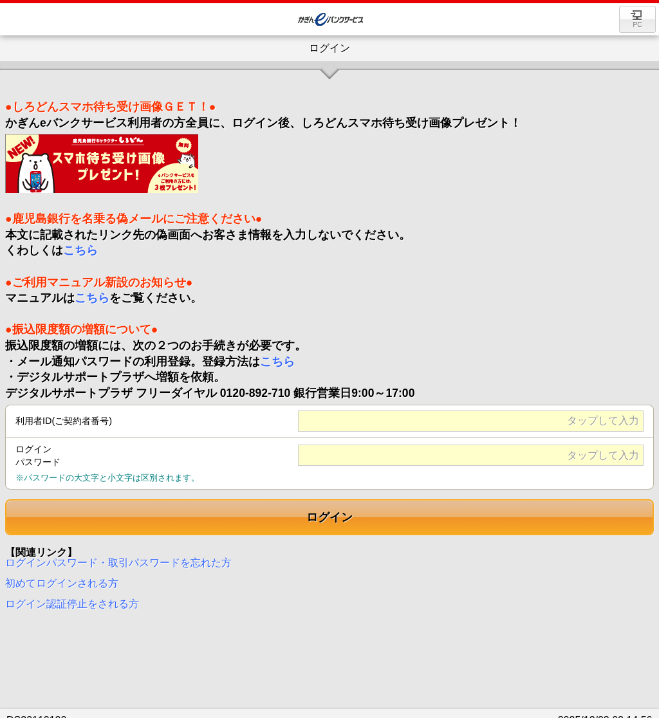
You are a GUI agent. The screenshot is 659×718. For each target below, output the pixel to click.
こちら (80, 243)
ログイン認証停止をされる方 (72, 597)
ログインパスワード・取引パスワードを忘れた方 (118, 556)
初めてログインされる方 (61, 576)
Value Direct (332, 20)
